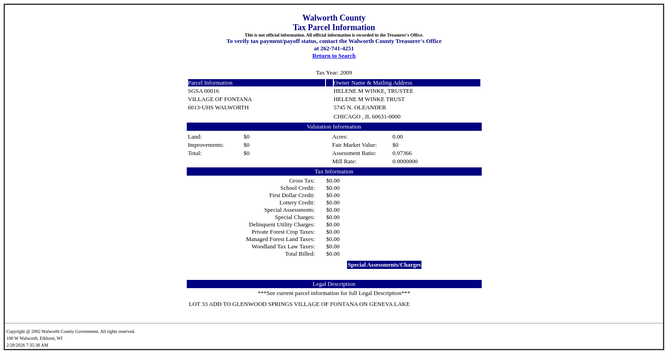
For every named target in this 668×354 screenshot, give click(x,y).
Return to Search (334, 55)
